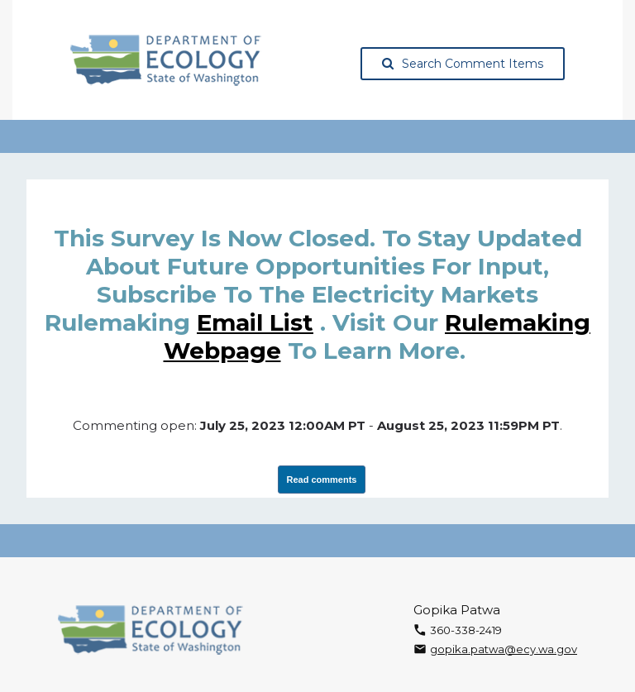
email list (255, 322)
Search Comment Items (462, 63)
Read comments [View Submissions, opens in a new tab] (322, 479)
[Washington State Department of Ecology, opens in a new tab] (165, 60)
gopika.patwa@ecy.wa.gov (503, 649)
